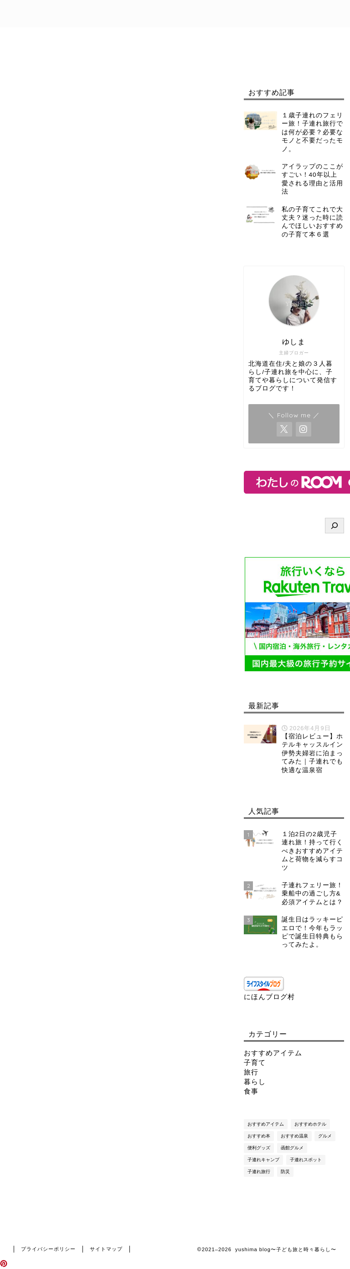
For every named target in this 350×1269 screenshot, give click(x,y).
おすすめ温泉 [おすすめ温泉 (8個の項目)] (294, 1135)
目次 (70, 38)
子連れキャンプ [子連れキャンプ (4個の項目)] (263, 1159)
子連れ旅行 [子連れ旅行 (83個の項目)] (258, 1171)
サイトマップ (106, 1249)
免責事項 (241, 38)
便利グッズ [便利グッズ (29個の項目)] (258, 1147)
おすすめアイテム (273, 1053)
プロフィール (120, 38)
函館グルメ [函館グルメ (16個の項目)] (292, 1147)
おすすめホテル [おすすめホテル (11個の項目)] (310, 1124)
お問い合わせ (184, 38)
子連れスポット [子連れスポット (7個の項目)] (306, 1159)
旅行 (251, 1072)
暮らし (255, 1081)
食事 (251, 1091)
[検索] (334, 525)
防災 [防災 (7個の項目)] (285, 1171)
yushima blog (175, 13)
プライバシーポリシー (55, 59)
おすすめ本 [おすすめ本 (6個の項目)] (258, 1135)
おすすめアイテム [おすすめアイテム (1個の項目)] (265, 1124)
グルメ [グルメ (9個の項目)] (325, 1135)
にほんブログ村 (269, 996)
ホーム (31, 38)
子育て (255, 1062)
